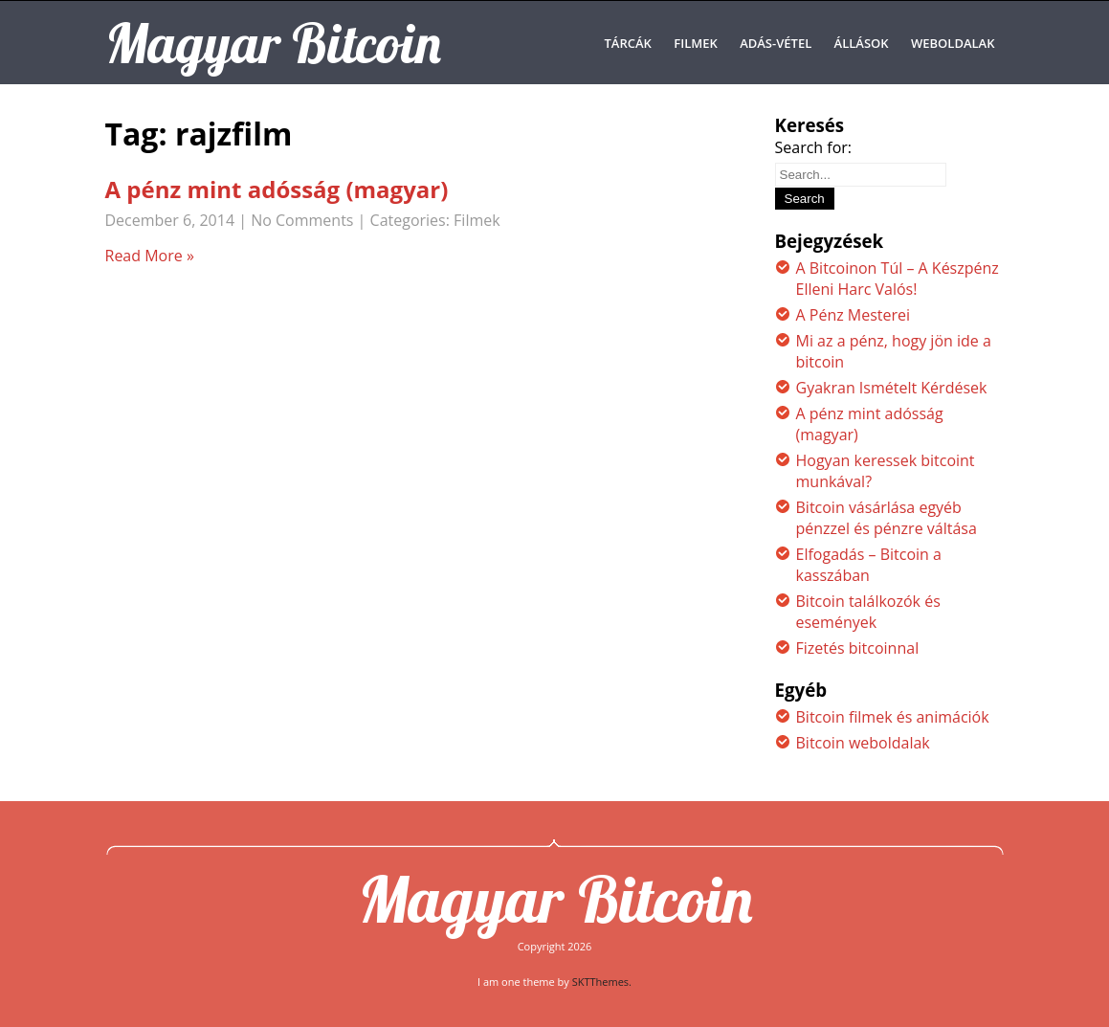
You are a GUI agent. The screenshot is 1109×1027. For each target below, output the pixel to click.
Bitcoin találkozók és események (868, 612)
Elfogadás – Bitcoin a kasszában (869, 565)
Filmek (696, 43)
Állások (861, 43)
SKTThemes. (602, 981)
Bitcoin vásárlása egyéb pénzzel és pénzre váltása (886, 518)
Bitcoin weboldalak (863, 742)
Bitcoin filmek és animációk (892, 716)
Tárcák (627, 43)
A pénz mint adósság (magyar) (277, 189)
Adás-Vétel (775, 43)
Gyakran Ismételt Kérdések (891, 387)
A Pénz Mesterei (853, 314)
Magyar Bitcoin (555, 899)
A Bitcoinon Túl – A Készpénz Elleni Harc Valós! (897, 278)
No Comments (302, 220)
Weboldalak (953, 43)
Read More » (149, 255)
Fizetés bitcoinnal (858, 648)
